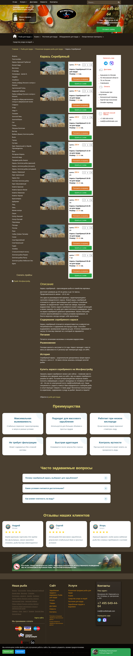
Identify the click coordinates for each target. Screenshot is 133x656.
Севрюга (15, 105)
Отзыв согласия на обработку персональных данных (56, 623)
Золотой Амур (17, 157)
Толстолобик (16, 59)
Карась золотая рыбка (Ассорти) (23, 166)
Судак (14, 246)
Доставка (33, 2)
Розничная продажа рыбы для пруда (49, 49)
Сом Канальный (17, 243)
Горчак (14, 140)
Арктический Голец (18, 88)
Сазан (14, 237)
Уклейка (15, 249)
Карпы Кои (15, 178)
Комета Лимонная (18, 193)
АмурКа (14, 77)
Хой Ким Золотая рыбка (20, 181)
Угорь (14, 107)
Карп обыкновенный (19, 184)
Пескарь (15, 225)
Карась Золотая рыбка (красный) (23, 163)
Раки (13, 231)
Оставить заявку (108, 29)
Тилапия (15, 113)
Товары (52, 603)
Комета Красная (17, 187)
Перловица (16, 222)
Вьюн (14, 137)
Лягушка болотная (18, 128)
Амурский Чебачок (18, 91)
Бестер (14, 131)
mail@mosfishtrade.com (109, 121)
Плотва (14, 228)
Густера (14, 143)
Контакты (54, 2)
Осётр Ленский (17, 216)
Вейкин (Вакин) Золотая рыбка (23, 134)
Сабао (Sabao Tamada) (20, 234)
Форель (14, 56)
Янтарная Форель (18, 154)
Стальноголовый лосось (20, 252)
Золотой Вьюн (17, 119)
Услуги (23, 2)
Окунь (14, 213)
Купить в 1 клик (80, 84)
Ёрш (13, 151)
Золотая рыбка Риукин (20, 255)
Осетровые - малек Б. (19, 74)
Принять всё (8, 651)
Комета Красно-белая (19, 190)
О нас (15, 2)
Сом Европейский (18, 240)
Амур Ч (14, 110)
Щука (14, 263)
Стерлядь (15, 71)
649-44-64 (106, 118)
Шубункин (15, 201)
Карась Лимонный (18, 172)
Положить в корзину (80, 79)
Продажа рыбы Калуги (20, 160)
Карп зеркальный (18, 175)
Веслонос (15, 68)
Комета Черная (17, 195)
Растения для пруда (49, 37)
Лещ (13, 204)
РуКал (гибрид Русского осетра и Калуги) (25, 604)
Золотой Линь (17, 116)
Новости (43, 2)
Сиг (13, 122)
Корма (70, 596)
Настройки (20, 651)
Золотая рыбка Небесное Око (22, 261)
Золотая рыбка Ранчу (19, 258)
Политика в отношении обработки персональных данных (56, 617)
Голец (14, 125)
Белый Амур (16, 65)
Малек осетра (17, 210)
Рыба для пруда (27, 49)
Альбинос (15, 80)
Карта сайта (39, 618)
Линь (14, 207)
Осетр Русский (17, 219)
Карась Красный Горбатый (21, 62)
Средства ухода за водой (77, 599)
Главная (15, 49)
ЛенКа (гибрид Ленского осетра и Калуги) (25, 599)
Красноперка (16, 198)
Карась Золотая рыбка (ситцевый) (24, 169)
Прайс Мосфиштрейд (22, 281)
